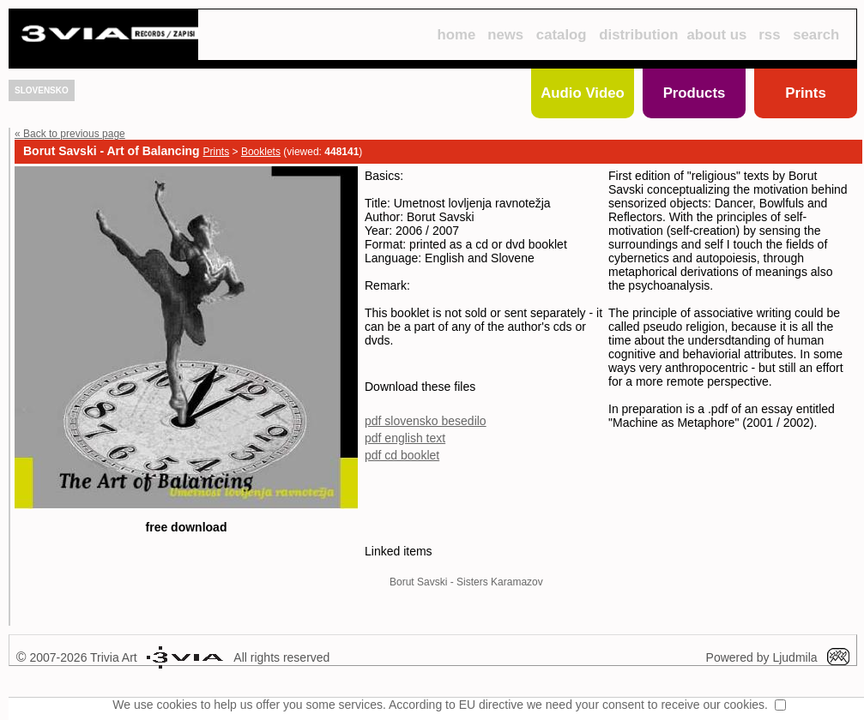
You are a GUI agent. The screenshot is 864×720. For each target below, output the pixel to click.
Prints (805, 93)
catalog (561, 35)
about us (717, 35)
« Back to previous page (70, 134)
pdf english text (412, 466)
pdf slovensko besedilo (433, 449)
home (456, 35)
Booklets (261, 152)
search (816, 35)
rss (769, 35)
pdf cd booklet (409, 483)
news (505, 35)
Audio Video (583, 93)
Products (694, 93)
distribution (638, 35)
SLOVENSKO (42, 90)
